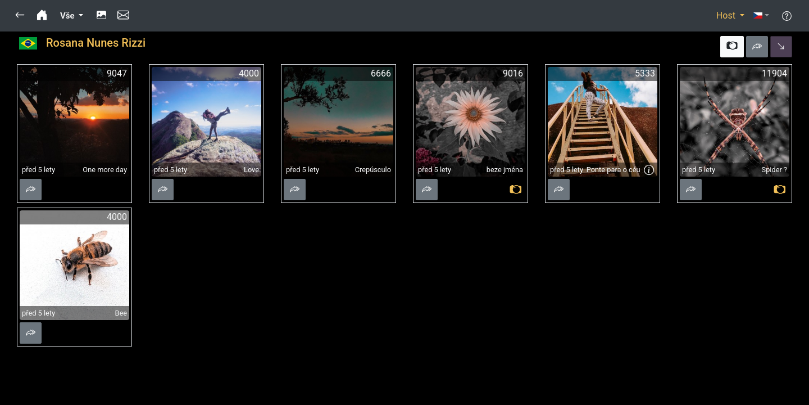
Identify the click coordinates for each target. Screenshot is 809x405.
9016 (513, 73)
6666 (381, 73)
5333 (645, 73)
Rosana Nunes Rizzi (96, 43)
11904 (774, 73)
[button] (20, 15)
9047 (117, 73)
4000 (249, 73)
